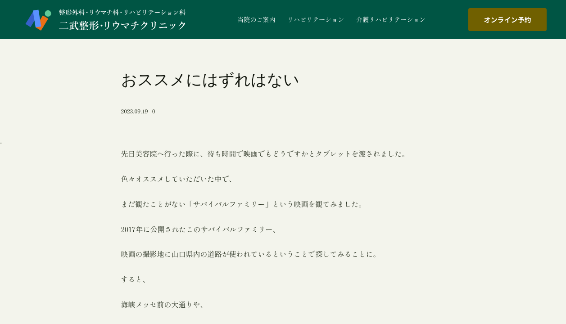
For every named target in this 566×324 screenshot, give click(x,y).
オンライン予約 (507, 19)
